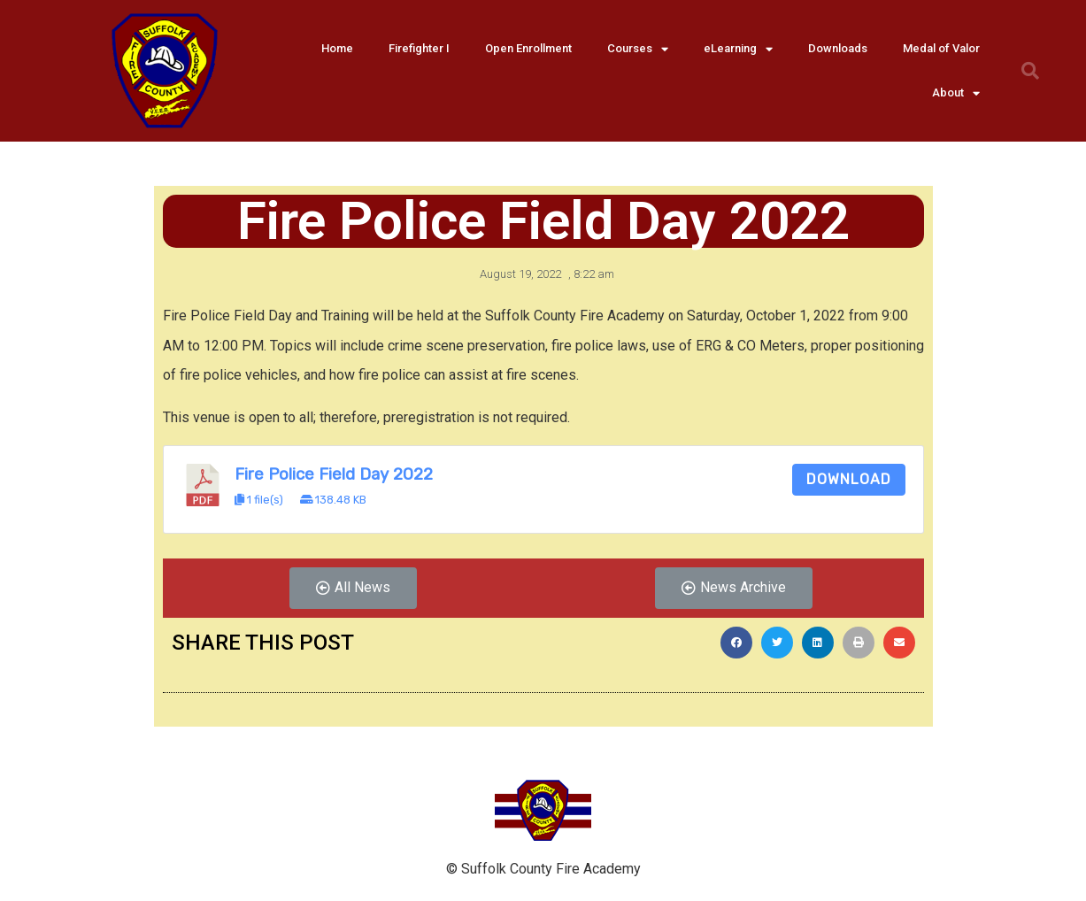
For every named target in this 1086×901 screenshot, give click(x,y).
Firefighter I (419, 48)
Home (337, 48)
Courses (637, 49)
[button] (353, 588)
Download (848, 479)
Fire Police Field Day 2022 (334, 474)
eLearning (738, 49)
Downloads (837, 48)
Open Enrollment (528, 48)
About (956, 93)
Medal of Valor (941, 48)
